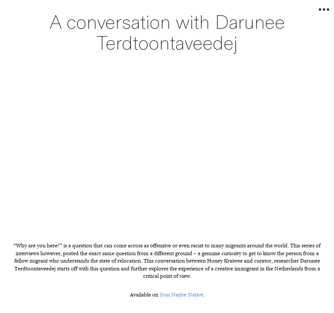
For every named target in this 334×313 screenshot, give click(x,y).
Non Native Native (181, 294)
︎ (324, 10)
